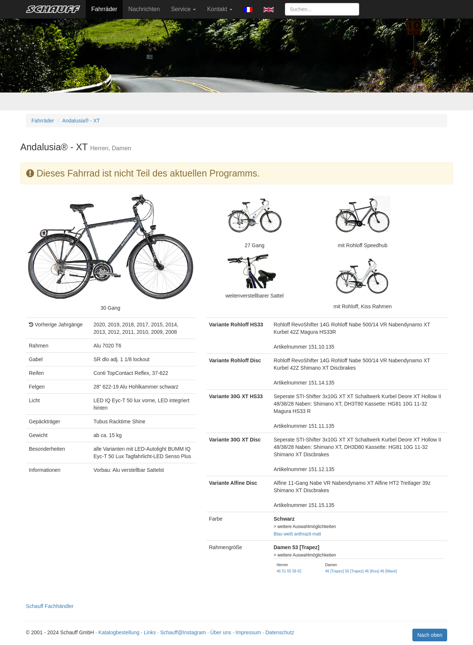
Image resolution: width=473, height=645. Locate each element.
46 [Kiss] (372, 571)
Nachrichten (144, 9)
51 (284, 571)
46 (279, 571)
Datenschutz (279, 632)
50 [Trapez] (354, 571)
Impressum (248, 632)
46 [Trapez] (334, 571)
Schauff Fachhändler (50, 606)
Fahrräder (104, 9)
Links (150, 632)
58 (294, 571)
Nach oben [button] (429, 635)
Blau (278, 534)
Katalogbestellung (118, 632)
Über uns (220, 632)
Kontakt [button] (219, 9)
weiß (288, 534)
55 (289, 571)
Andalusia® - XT (81, 121)
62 (299, 571)
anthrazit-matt (307, 534)
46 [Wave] (388, 571)
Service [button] (183, 9)
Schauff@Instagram (183, 632)
